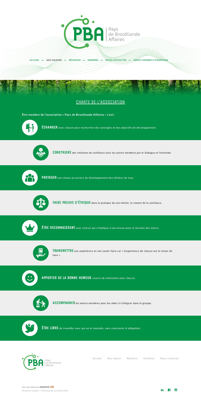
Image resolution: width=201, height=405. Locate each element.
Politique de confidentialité (54, 391)
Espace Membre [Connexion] (150, 60)
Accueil (34, 60)
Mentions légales (30, 391)
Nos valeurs (54, 60)
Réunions (75, 60)
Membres (93, 60)
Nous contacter (116, 60)
